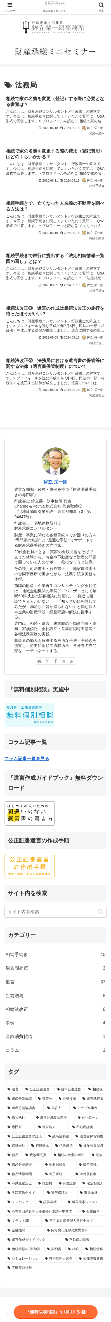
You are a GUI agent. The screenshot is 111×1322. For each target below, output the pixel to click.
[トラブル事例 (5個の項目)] (88, 1108)
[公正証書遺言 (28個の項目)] (38, 1089)
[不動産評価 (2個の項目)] (88, 1127)
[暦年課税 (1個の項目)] (91, 1165)
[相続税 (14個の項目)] (96, 1089)
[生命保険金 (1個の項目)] (58, 1165)
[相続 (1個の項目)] (73, 1249)
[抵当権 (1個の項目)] (45, 1183)
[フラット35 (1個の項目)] (23, 1221)
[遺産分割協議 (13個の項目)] (19, 1099)
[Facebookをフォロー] (55, 661)
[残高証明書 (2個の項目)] (59, 1136)
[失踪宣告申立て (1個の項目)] (24, 1193)
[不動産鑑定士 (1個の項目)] (19, 1183)
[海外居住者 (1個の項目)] (89, 1174)
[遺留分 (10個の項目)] (45, 1099)
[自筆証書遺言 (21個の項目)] (70, 1089)
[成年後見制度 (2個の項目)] (91, 1146)
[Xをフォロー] (47, 661)
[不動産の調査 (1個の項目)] (84, 1240)
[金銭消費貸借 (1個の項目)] (91, 1259)
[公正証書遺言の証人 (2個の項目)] (25, 1136)
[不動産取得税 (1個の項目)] (55, 1268)
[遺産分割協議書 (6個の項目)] (24, 1108)
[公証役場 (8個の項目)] (67, 1099)
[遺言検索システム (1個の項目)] (85, 1202)
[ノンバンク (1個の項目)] (20, 1202)
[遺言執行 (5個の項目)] (18, 1118)
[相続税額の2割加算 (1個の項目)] (24, 1249)
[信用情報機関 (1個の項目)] (23, 1174)
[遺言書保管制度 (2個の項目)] (89, 1136)
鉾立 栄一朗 (55, 482)
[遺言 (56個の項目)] (13, 1089)
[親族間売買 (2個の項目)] (36, 1155)
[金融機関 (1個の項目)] (24, 1230)
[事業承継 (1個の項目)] (91, 1193)
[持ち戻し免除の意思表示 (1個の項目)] (75, 1230)
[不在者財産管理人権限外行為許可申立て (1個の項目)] (42, 1212)
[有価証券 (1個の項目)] (67, 1183)
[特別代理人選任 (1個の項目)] (58, 1259)
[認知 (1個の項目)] (97, 1155)
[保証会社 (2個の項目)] (16, 1146)
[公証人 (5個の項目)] (57, 1108)
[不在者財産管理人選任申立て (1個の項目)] (74, 1221)
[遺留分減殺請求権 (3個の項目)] (54, 1118)
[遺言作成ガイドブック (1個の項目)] (33, 1240)
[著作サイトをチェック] (39, 661)
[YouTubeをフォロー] (63, 661)
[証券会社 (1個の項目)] (50, 1202)
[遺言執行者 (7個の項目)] (93, 1099)
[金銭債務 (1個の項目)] (93, 1212)
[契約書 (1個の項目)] (54, 1249)
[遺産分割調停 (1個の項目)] (23, 1165)
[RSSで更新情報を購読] (71, 661)
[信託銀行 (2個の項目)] (64, 1146)
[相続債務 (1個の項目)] (94, 1249)
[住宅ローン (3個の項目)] (90, 1118)
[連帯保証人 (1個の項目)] (61, 1193)
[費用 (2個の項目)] (13, 1155)
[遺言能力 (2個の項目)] (52, 1127)
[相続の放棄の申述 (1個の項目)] (69, 1155)
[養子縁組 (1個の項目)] (57, 1174)
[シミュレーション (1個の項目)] (23, 1259)
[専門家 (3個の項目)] (20, 1127)
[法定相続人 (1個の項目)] (93, 1183)
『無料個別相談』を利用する (56, 1311)
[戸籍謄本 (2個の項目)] (40, 1146)
